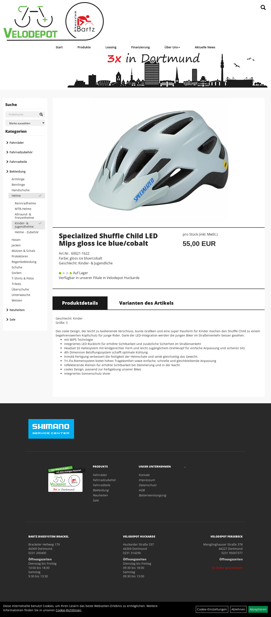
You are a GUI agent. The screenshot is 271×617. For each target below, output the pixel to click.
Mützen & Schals (23, 251)
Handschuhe (21, 190)
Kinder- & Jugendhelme (24, 225)
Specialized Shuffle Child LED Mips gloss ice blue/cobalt (108, 239)
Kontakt (144, 475)
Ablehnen (238, 609)
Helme (16, 196)
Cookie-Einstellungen (212, 609)
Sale (12, 319)
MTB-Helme (23, 209)
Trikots (16, 284)
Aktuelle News (205, 47)
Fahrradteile (18, 162)
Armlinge (18, 179)
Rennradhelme (25, 203)
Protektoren (20, 256)
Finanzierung (140, 47)
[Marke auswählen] (25, 123)
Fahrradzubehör (21, 152)
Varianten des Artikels (146, 303)
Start (59, 47)
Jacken (16, 245)
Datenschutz (147, 485)
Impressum (147, 480)
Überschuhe (20, 289)
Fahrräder (17, 143)
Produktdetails (80, 303)
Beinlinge (18, 185)
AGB (142, 490)
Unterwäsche (21, 295)
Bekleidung (17, 171)
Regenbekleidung (24, 262)
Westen (17, 300)
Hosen (16, 240)
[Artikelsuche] (263, 7)
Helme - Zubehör (27, 232)
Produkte (84, 47)
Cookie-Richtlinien (68, 610)
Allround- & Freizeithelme (24, 216)
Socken (17, 273)
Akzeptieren (258, 609)
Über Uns (172, 47)
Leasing (111, 47)
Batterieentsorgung (152, 495)
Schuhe (17, 267)
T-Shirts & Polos (23, 278)
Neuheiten (17, 310)
